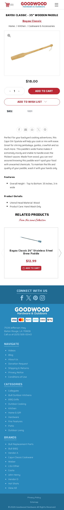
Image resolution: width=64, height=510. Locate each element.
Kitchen (12, 408)
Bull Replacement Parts (20, 444)
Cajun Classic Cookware (20, 457)
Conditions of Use (17, 377)
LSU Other (13, 466)
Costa (11, 470)
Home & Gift (14, 412)
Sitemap (34, 502)
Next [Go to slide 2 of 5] (60, 253)
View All (12, 488)
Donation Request (18, 364)
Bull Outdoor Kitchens (20, 395)
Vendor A (13, 453)
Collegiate (13, 391)
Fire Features (15, 421)
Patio (11, 426)
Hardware (13, 417)
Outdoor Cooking (17, 404)
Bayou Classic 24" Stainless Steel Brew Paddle (31, 252)
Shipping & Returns (18, 368)
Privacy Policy (34, 497)
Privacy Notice (16, 372)
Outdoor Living (16, 430)
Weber (12, 461)
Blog (10, 355)
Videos (12, 350)
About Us (13, 359)
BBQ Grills (13, 399)
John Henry (14, 475)
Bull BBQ (13, 448)
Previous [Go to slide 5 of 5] (2, 253)
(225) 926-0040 (23, 334)
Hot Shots (13, 483)
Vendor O (13, 479)
